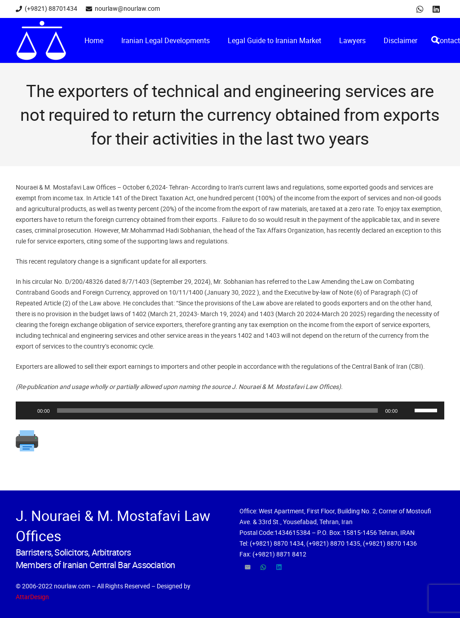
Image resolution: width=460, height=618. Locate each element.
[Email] (247, 567)
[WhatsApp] (420, 9)
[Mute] (407, 410)
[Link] (41, 40)
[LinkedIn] (436, 9)
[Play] (27, 410)
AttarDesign (32, 596)
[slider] (217, 410)
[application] (230, 410)
